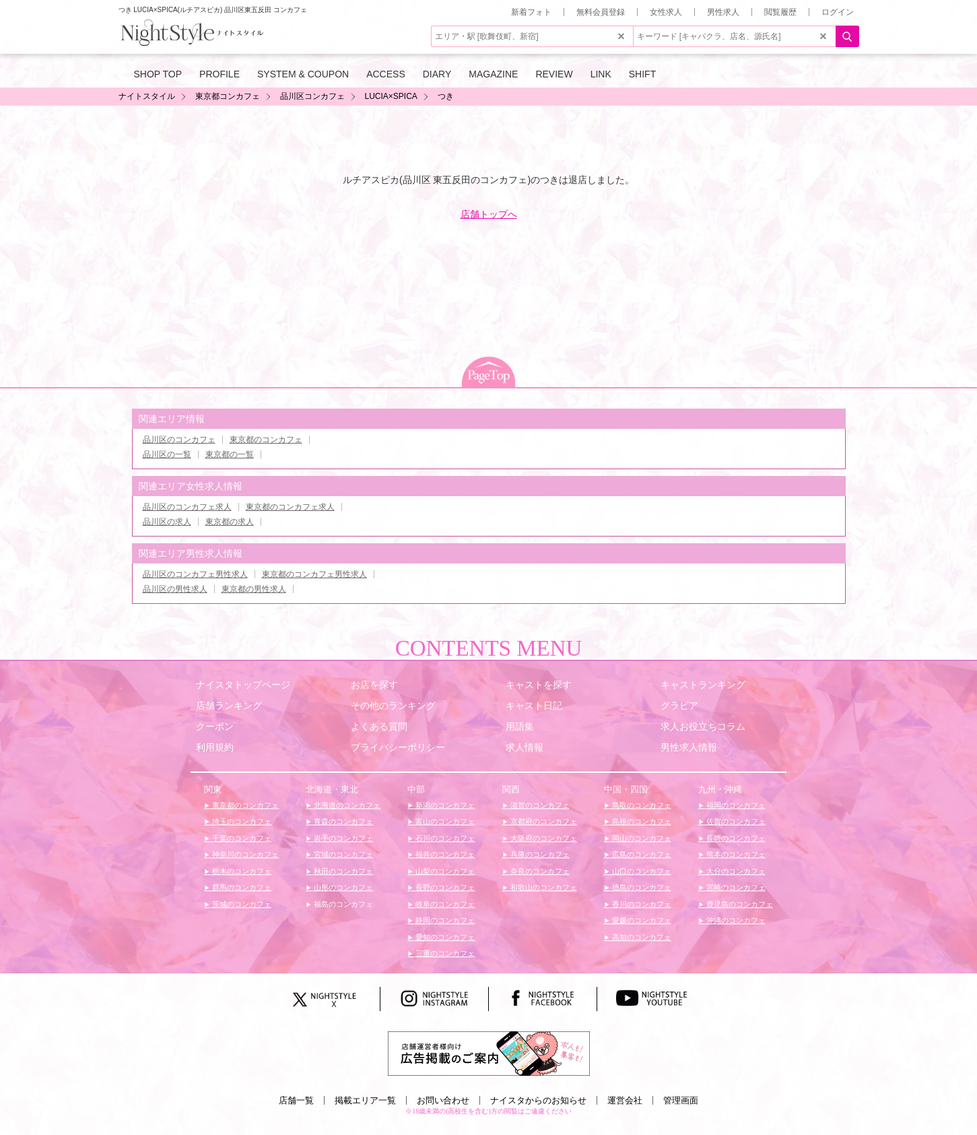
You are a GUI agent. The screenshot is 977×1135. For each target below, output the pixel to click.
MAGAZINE (493, 74)
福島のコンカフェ (342, 904)
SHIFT (642, 74)
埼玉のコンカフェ (240, 821)
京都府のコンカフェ (542, 821)
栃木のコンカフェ (240, 871)
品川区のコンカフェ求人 (187, 507)
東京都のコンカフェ (266, 440)
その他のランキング (393, 705)
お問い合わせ (443, 1100)
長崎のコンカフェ (735, 838)
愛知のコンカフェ (444, 937)
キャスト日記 (534, 705)
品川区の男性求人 (175, 589)
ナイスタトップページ (243, 684)
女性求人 (666, 12)
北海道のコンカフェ (346, 805)
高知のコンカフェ (640, 937)
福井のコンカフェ (444, 854)
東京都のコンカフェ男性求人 (314, 574)
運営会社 (624, 1100)
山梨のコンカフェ (444, 871)
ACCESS (385, 74)
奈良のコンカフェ (539, 871)
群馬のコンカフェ (240, 887)
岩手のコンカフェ (342, 838)
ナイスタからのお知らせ (538, 1100)
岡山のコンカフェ (640, 838)
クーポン (215, 726)
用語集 (520, 726)
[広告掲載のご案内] (489, 1052)
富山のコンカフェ (444, 821)
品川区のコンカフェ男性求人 (195, 574)
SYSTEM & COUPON (303, 74)
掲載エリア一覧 (365, 1100)
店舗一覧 (296, 1100)
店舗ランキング (229, 705)
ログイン (837, 12)
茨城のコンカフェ (240, 904)
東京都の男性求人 (254, 589)
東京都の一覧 (229, 454)
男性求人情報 (689, 747)
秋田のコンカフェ (342, 871)
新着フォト (531, 12)
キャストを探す (539, 684)
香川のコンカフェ (640, 904)
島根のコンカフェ (640, 821)
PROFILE (219, 74)
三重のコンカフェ (444, 953)
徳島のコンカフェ (640, 887)
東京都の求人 (229, 522)
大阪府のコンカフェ (542, 838)
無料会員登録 (600, 12)
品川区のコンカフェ (179, 440)
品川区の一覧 (167, 454)
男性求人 (723, 12)
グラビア (679, 705)
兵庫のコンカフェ (539, 854)
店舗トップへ (489, 214)
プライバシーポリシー (398, 747)
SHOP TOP (158, 74)
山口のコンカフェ (640, 871)
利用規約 (215, 747)
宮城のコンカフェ (342, 854)
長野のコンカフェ (444, 887)
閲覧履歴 (780, 12)
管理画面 (680, 1100)
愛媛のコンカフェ (640, 920)
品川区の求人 (167, 522)
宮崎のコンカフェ (735, 887)
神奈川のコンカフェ (244, 854)
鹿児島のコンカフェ (738, 904)
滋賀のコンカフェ (539, 805)
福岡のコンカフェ (735, 805)
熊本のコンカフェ (735, 854)
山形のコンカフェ (342, 887)
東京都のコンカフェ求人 (290, 507)
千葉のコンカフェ (240, 838)
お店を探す (374, 684)
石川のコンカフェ (444, 838)
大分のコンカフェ (735, 871)
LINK (601, 74)
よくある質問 (379, 726)
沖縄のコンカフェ (735, 920)
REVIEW (553, 74)
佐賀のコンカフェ (735, 821)
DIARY (437, 74)
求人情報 (524, 747)
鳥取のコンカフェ (640, 805)
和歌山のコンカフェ (542, 887)
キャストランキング (703, 684)
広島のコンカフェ (640, 854)
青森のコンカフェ (342, 821)
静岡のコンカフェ (444, 920)
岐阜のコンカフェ (444, 904)
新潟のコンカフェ (444, 805)
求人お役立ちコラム (703, 726)
